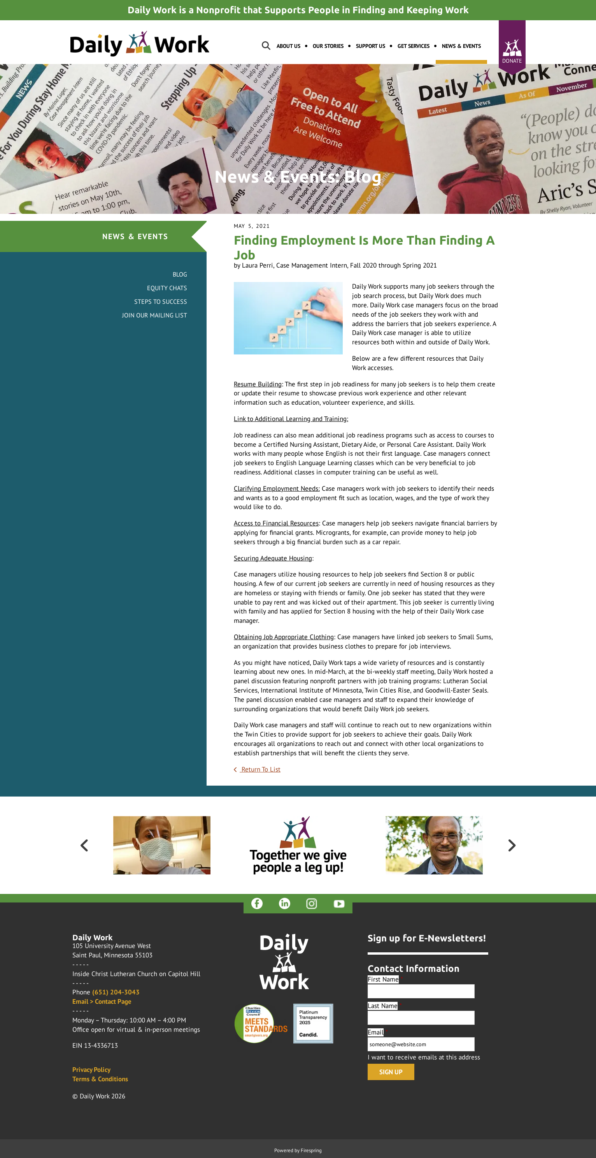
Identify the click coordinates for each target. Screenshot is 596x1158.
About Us (288, 45)
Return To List (260, 769)
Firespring (311, 1150)
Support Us (370, 45)
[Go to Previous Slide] (84, 845)
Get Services (413, 45)
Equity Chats (167, 288)
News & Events (461, 45)
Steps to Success (160, 301)
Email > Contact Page (101, 1001)
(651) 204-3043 (116, 992)
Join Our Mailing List (154, 315)
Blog (180, 274)
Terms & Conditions (100, 1079)
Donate (512, 60)
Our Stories (328, 45)
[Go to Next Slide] (511, 845)
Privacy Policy (91, 1069)
